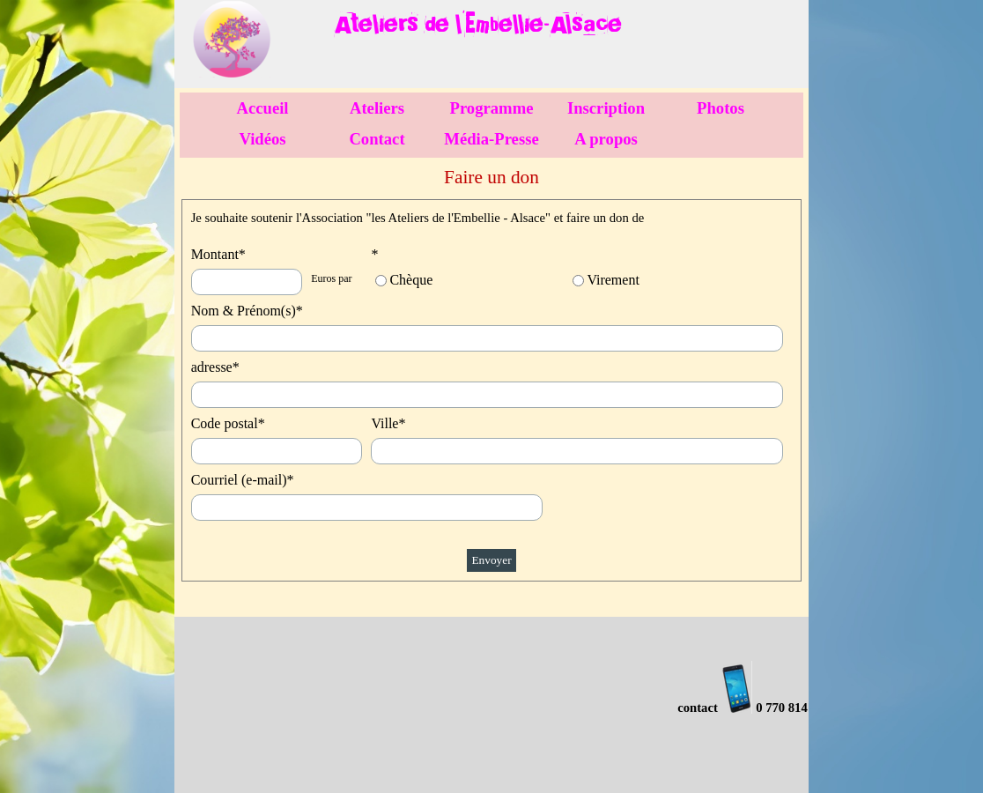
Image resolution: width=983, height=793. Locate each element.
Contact (376, 139)
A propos (606, 139)
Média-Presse (491, 139)
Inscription (606, 108)
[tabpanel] (527, 21)
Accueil (262, 108)
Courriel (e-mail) (242, 479)
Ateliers (377, 108)
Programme (492, 108)
